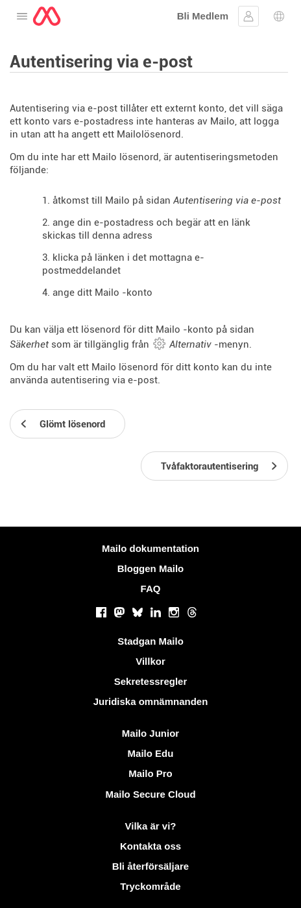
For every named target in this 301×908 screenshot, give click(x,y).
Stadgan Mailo (150, 641)
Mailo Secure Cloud (150, 794)
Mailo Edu (151, 753)
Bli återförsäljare (150, 866)
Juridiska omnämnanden (150, 701)
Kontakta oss (150, 846)
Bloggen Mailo (150, 568)
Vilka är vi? (150, 825)
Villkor (150, 661)
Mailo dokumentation (150, 548)
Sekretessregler (150, 681)
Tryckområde (150, 886)
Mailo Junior (150, 733)
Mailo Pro (150, 773)
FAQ (151, 588)
